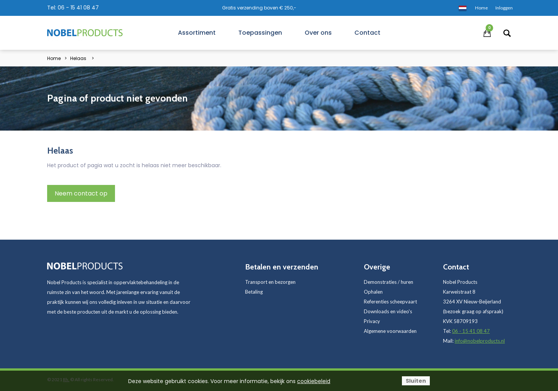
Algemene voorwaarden (390, 331)
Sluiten (416, 381)
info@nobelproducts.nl (480, 341)
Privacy (372, 321)
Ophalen (373, 292)
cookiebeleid (313, 381)
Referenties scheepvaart (390, 302)
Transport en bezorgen (270, 282)
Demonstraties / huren (388, 282)
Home (54, 58)
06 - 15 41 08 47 (78, 7)
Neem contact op (81, 193)
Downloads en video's (388, 311)
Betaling (254, 292)
